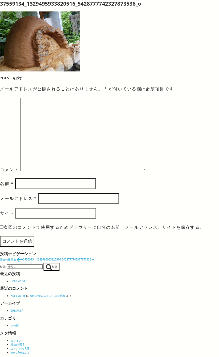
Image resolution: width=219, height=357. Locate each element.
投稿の (17, 344)
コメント (9, 169)
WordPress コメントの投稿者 (47, 296)
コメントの (20, 348)
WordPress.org (20, 352)
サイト (7, 213)
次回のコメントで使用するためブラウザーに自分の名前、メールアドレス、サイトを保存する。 (103, 227)
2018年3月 (17, 310)
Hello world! (18, 281)
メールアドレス (18, 198)
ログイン (16, 340)
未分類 (15, 325)
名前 (7, 183)
